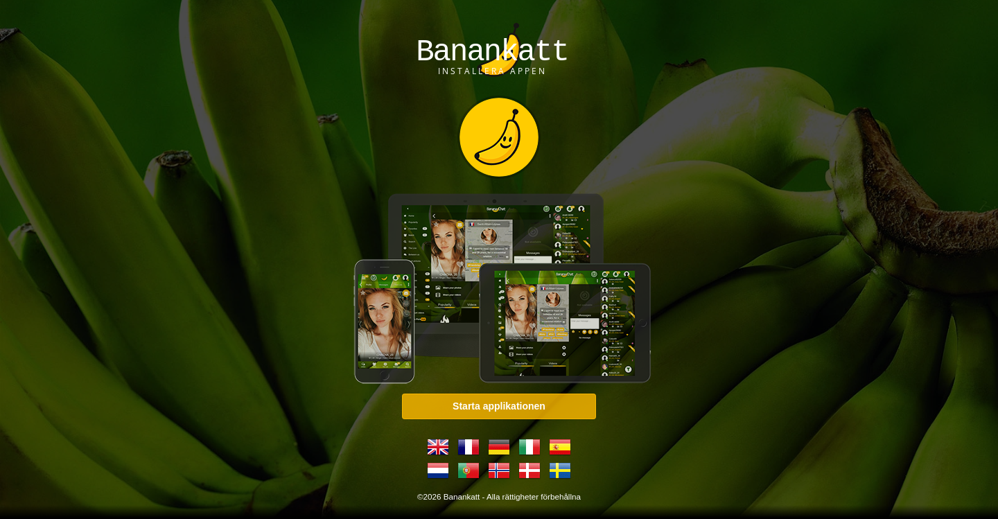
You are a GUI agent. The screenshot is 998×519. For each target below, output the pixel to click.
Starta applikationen (499, 406)
